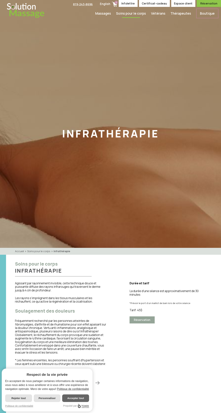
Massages (103, 13)
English (105, 4)
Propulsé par (76, 406)
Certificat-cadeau (154, 3)
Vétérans (158, 13)
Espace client (183, 3)
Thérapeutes (181, 13)
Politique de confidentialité (73, 389)
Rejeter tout (18, 398)
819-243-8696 (82, 4)
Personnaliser (47, 398)
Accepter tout (75, 398)
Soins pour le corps (131, 13)
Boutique (207, 13)
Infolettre (128, 3)
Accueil (19, 251)
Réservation (208, 3)
